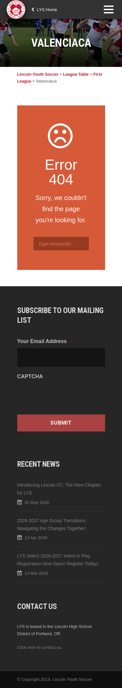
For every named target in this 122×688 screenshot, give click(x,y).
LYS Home (44, 9)
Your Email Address (43, 341)
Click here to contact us (39, 647)
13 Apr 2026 (36, 537)
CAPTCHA (30, 376)
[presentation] (66, 396)
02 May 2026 (37, 502)
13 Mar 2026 (36, 573)
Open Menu (108, 9)
